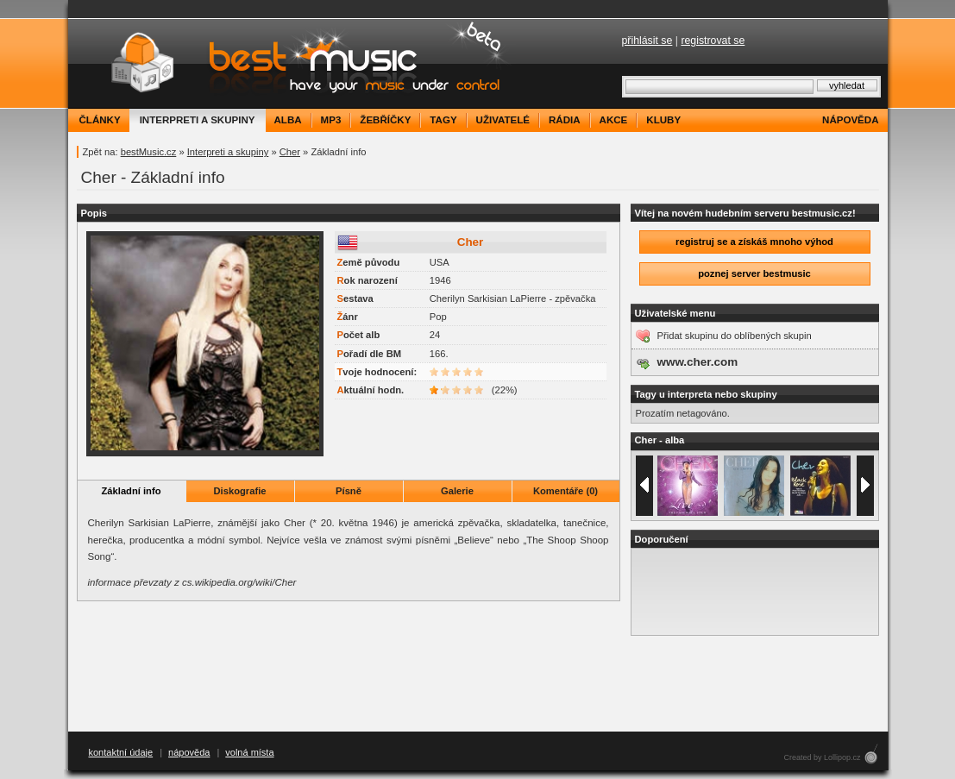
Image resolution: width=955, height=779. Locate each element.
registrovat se (713, 41)
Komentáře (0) (565, 491)
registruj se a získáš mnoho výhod (754, 241)
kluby (663, 120)
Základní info (131, 491)
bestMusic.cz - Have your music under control (292, 63)
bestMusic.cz (149, 152)
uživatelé (503, 120)
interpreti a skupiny (197, 120)
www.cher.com (697, 361)
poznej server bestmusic (754, 273)
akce (614, 120)
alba (288, 120)
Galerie (457, 491)
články (100, 120)
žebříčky (385, 120)
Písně (348, 491)
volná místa (249, 752)
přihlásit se (647, 41)
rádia (565, 120)
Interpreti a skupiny (228, 152)
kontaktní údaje (121, 752)
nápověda (850, 120)
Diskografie (240, 491)
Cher (290, 152)
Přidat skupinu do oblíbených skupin (734, 335)
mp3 (331, 120)
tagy (443, 120)
